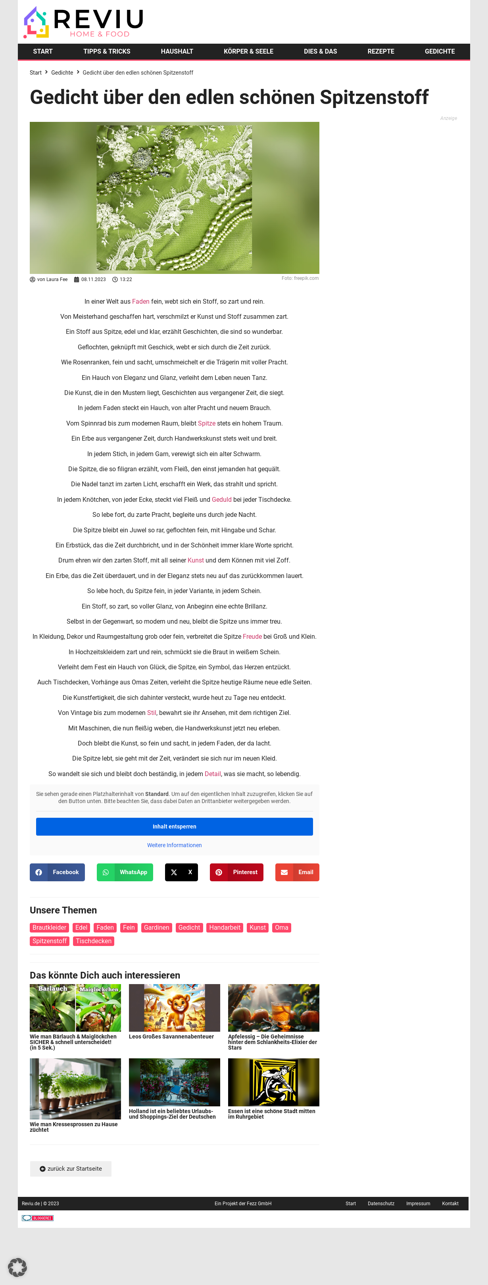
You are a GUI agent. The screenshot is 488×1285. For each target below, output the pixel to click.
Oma (281, 927)
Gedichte (62, 72)
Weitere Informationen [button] (174, 845)
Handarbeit (224, 927)
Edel (81, 927)
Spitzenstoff (50, 941)
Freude (252, 636)
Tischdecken (93, 941)
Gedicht (189, 927)
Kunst (196, 560)
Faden (141, 301)
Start (36, 72)
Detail (213, 774)
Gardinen (156, 927)
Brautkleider (49, 927)
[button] (57, 872)
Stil (151, 713)
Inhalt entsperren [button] (174, 826)
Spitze (206, 423)
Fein (129, 927)
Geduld (222, 499)
